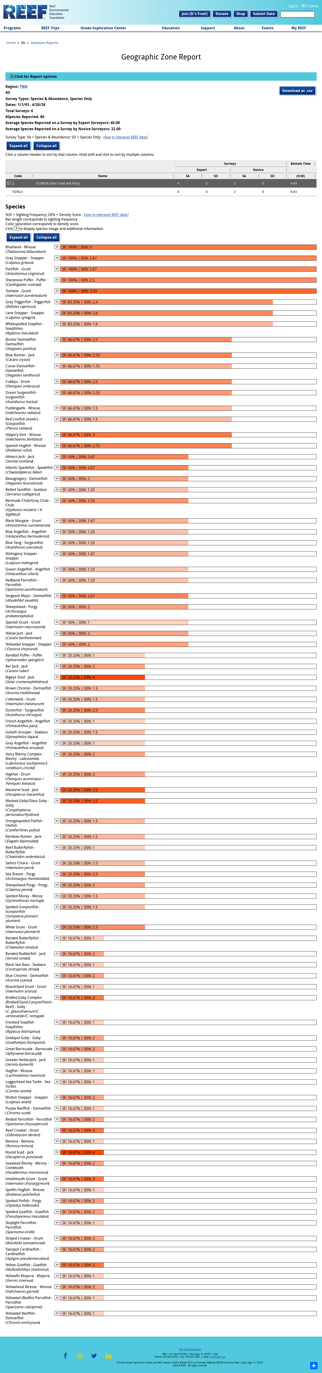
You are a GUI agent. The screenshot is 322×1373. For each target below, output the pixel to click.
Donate (222, 13)
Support (208, 27)
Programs (12, 27)
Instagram (80, 1358)
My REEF (298, 27)
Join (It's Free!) (195, 13)
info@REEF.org (217, 1356)
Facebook (65, 1358)
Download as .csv (297, 90)
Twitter (94, 1358)
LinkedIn (108, 1358)
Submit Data (264, 13)
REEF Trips (50, 27)
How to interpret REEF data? (125, 137)
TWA (23, 86)
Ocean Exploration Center (103, 27)
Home (11, 42)
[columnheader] (231, 163)
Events (268, 27)
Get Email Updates (190, 1349)
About (239, 27)
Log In (293, 5)
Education (171, 27)
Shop (240, 13)
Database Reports (44, 42)
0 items (312, 5)
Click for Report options (35, 76)
